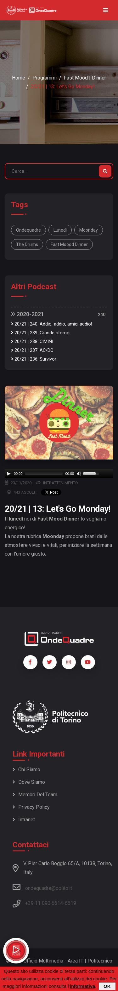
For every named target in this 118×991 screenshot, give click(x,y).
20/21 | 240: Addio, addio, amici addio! (51, 324)
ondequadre (28, 230)
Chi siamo (26, 770)
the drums (27, 244)
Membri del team (35, 795)
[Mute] (78, 473)
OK (107, 986)
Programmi (44, 78)
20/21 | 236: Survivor (33, 359)
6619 (70, 903)
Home (18, 78)
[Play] (8, 473)
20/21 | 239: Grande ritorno (40, 333)
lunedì (60, 230)
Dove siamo (29, 782)
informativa (82, 986)
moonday (88, 230)
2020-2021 (27, 314)
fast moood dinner (69, 244)
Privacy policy (31, 807)
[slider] (44, 473)
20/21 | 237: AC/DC (32, 350)
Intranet (24, 820)
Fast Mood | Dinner (85, 78)
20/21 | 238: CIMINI (32, 341)
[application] (59, 473)
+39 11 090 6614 (44, 903)
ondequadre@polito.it (42, 887)
